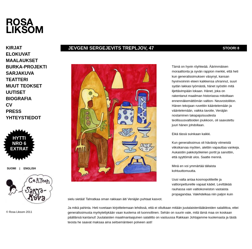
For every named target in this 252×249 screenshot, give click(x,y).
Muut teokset (24, 86)
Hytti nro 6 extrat (19, 143)
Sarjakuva (20, 73)
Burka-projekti (26, 66)
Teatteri (17, 79)
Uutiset (15, 92)
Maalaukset (22, 60)
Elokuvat (18, 54)
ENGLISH (29, 168)
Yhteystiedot (23, 117)
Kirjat (14, 47)
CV (9, 105)
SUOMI (11, 168)
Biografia (19, 98)
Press (13, 111)
